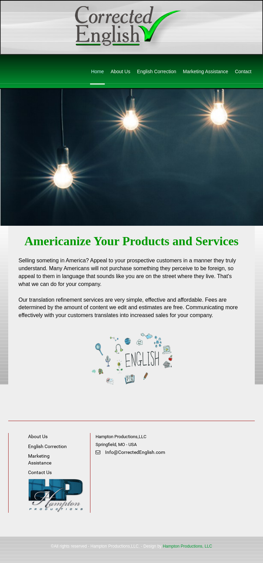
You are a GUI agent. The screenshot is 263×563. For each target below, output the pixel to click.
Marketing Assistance (205, 71)
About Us (120, 71)
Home (97, 71)
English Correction (156, 71)
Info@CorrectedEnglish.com (130, 452)
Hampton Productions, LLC (187, 546)
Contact (243, 71)
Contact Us (40, 472)
